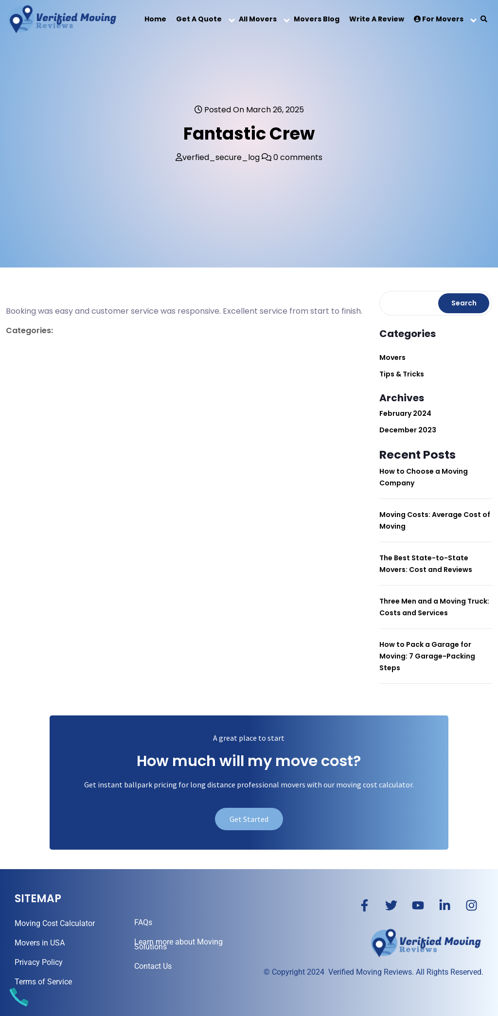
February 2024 (405, 413)
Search (464, 303)
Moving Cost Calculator (55, 923)
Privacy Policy (39, 962)
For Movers (438, 19)
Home (155, 19)
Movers (392, 357)
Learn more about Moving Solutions (178, 944)
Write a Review (376, 19)
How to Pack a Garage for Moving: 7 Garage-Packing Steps (427, 656)
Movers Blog (316, 19)
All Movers (258, 19)
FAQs (143, 922)
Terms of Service (43, 981)
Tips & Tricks (401, 374)
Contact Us (153, 966)
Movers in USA (40, 942)
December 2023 (407, 430)
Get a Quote (199, 19)
